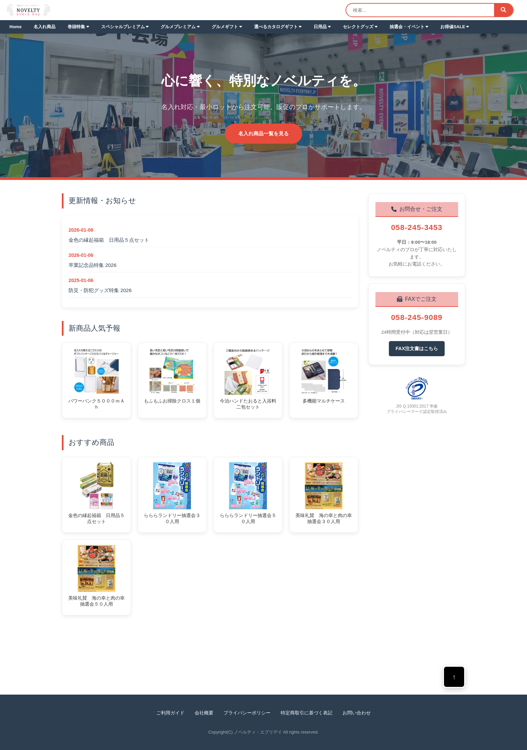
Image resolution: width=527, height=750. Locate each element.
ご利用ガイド (170, 712)
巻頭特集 (78, 26)
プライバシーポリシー (247, 712)
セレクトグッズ (360, 26)
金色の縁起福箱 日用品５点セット (109, 240)
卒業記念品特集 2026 (93, 265)
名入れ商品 (44, 26)
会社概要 (204, 712)
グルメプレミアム (180, 26)
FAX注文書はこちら (417, 348)
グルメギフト (227, 26)
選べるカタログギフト (278, 26)
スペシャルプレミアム (125, 26)
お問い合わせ (356, 712)
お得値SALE (454, 26)
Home (15, 26)
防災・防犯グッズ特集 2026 (100, 290)
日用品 (322, 26)
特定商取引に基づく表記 (306, 712)
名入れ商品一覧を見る (263, 133)
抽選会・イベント (409, 26)
